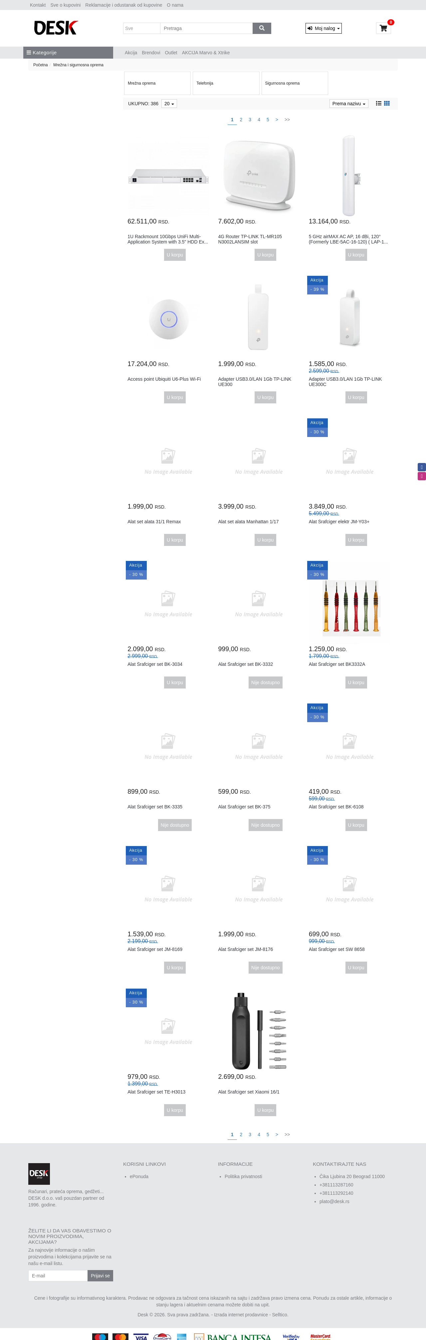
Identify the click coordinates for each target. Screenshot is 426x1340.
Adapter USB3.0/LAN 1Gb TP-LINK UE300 (254, 381)
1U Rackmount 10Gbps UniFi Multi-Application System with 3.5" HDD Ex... (167, 239)
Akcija (131, 52)
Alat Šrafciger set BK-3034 (154, 664)
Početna (40, 65)
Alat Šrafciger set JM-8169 (154, 949)
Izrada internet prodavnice (241, 1314)
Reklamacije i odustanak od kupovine (123, 5)
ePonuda (139, 1176)
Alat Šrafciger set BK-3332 (245, 664)
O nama (175, 5)
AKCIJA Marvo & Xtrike (206, 52)
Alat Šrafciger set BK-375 (244, 806)
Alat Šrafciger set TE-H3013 (156, 1092)
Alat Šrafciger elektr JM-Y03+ (339, 521)
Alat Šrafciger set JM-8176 (245, 949)
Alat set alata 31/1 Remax (154, 521)
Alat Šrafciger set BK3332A (337, 664)
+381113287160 (336, 1184)
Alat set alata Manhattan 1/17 (248, 521)
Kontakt (38, 5)
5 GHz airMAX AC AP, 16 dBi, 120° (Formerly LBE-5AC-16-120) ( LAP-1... (348, 239)
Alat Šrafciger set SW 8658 (337, 949)
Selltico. (280, 1314)
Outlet (171, 52)
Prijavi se (100, 1275)
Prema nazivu (348, 103)
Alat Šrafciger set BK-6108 (336, 806)
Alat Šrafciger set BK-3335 (154, 806)
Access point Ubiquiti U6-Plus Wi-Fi (164, 379)
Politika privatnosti (243, 1176)
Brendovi (151, 52)
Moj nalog (323, 28)
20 (169, 103)
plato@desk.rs (334, 1201)
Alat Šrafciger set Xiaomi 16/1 (248, 1092)
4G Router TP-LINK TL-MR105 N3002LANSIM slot (250, 239)
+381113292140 (336, 1193)
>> (287, 119)
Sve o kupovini (65, 5)
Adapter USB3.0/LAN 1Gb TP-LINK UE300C (345, 381)
